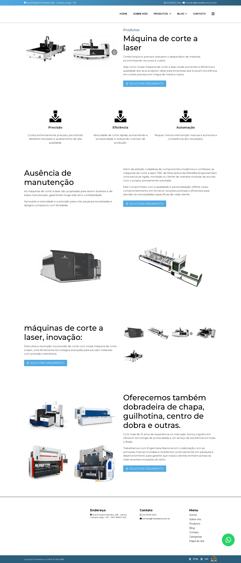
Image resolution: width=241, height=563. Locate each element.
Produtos (161, 13)
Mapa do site (196, 541)
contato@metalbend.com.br (200, 2)
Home (123, 13)
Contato (199, 13)
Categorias (195, 536)
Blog (180, 13)
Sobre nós (140, 13)
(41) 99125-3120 (172, 2)
